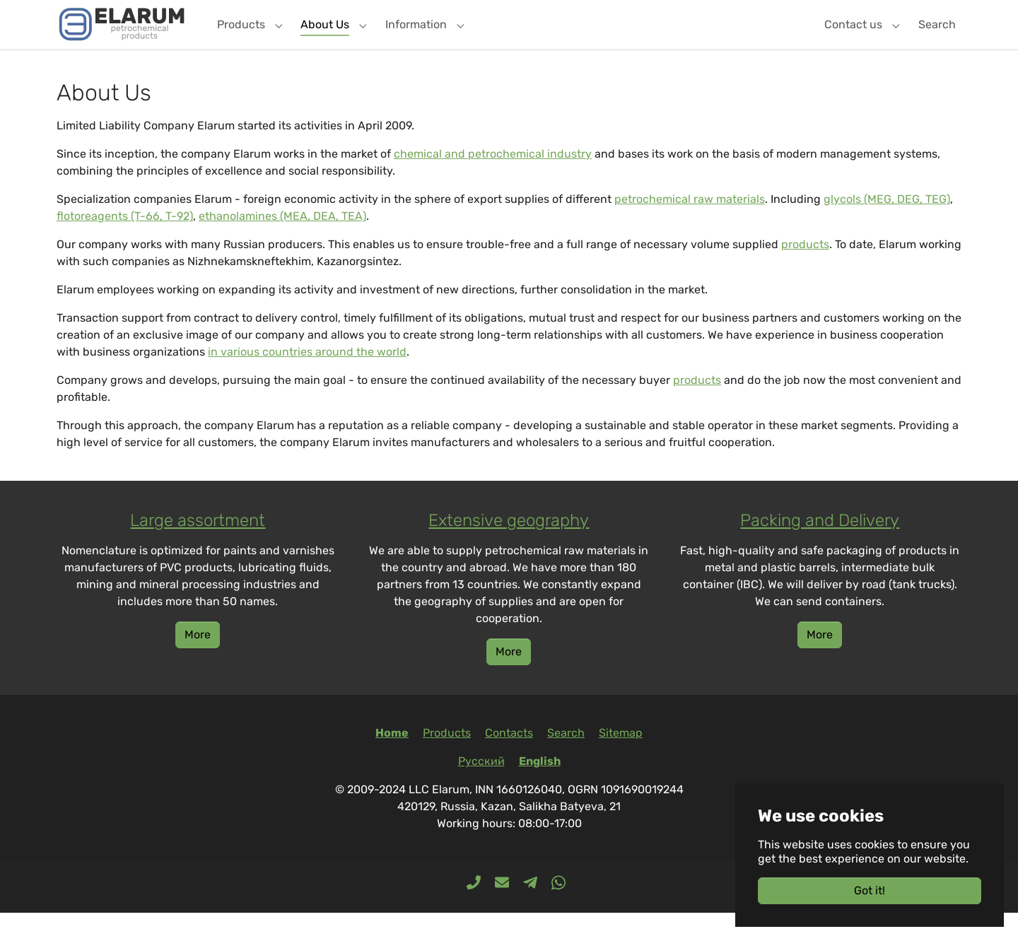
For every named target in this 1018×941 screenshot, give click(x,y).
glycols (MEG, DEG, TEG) (887, 227)
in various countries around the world (307, 380)
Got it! (869, 890)
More (198, 663)
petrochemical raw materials (689, 227)
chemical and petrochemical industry (493, 182)
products (805, 272)
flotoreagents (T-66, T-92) (125, 244)
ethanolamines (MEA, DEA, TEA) (282, 244)
